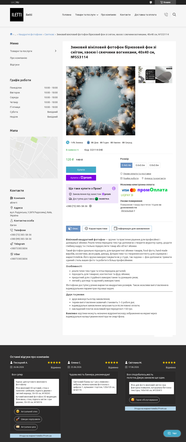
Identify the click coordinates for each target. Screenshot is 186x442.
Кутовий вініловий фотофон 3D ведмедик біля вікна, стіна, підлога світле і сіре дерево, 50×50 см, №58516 (36, 399)
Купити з (81, 177)
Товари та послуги (85, 14)
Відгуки (14, 64)
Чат (172, 433)
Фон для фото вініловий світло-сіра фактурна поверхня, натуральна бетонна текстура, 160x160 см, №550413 (151, 387)
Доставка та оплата (145, 14)
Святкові (49, 34)
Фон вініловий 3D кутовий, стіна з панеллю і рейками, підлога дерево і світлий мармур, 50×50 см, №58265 (34, 390)
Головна (66, 14)
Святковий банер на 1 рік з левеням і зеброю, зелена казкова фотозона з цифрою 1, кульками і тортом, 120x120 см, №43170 (94, 386)
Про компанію (108, 14)
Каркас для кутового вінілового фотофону (31, 383)
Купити (81, 169)
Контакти (125, 14)
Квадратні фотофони (30, 34)
